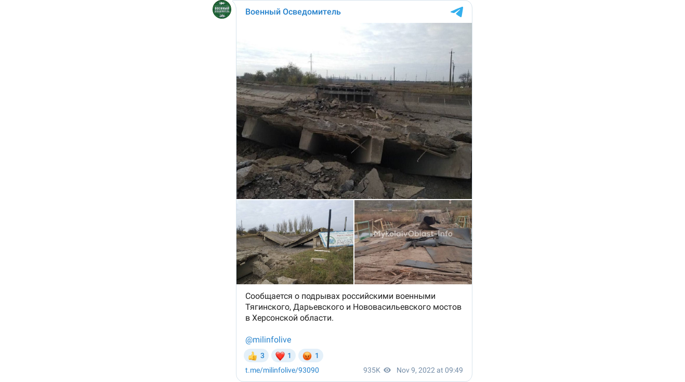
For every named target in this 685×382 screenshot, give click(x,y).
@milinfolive (268, 340)
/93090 (282, 370)
